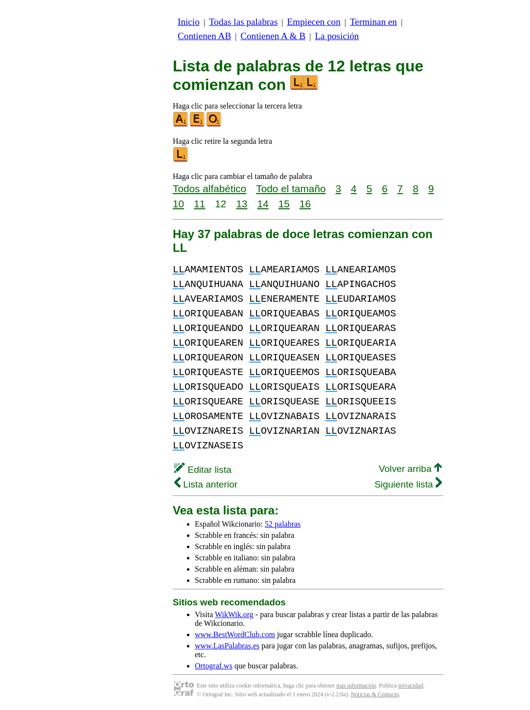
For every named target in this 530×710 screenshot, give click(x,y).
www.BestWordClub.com (235, 634)
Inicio (189, 22)
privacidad (410, 685)
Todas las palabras (243, 22)
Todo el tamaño (290, 188)
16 (305, 203)
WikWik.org (234, 614)
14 (263, 203)
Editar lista (202, 470)
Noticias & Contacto (375, 694)
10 (178, 203)
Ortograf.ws (213, 666)
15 (284, 203)
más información (356, 685)
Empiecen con (314, 22)
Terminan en (373, 22)
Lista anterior (205, 484)
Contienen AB (204, 36)
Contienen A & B (272, 36)
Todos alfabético (209, 188)
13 (241, 203)
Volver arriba (410, 469)
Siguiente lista (408, 484)
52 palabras (282, 524)
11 (199, 203)
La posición (337, 36)
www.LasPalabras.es (227, 646)
